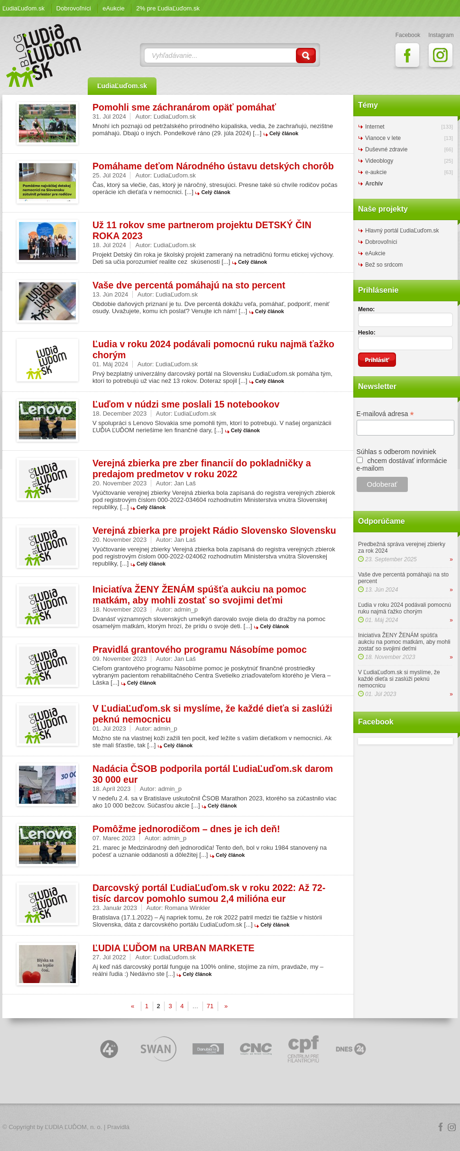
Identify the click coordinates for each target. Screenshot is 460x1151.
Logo (230, 1127)
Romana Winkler (187, 907)
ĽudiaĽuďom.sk (23, 8)
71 (210, 1006)
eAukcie (113, 8)
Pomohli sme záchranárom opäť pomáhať (184, 107)
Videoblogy (379, 161)
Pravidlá (118, 1127)
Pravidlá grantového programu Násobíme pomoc (199, 649)
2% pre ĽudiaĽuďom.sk (168, 8)
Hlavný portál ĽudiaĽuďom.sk (402, 230)
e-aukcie (375, 172)
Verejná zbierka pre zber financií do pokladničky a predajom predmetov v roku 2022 (201, 468)
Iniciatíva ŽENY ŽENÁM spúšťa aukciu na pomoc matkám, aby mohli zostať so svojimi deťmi (199, 594)
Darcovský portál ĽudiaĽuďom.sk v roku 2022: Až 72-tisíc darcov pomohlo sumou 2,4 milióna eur (208, 893)
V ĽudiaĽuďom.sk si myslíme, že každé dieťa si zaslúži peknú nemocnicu (399, 679)
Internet (375, 126)
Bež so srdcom (384, 264)
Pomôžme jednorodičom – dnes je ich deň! (186, 829)
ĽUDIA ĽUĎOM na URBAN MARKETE (173, 948)
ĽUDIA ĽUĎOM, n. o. (73, 1127)
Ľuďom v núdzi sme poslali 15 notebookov (185, 404)
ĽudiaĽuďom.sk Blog (44, 55)
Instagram (452, 1127)
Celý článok (283, 133)
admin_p (186, 609)
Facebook (440, 1127)
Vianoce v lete (383, 138)
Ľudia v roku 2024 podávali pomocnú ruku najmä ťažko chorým (404, 608)
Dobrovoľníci (73, 8)
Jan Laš (185, 483)
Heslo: (367, 332)
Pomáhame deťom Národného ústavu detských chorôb (213, 166)
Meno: (366, 309)
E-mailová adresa (385, 413)
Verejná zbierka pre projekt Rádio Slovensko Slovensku (214, 530)
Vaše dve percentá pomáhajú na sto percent (188, 285)
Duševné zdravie (386, 149)
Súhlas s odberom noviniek (396, 451)
